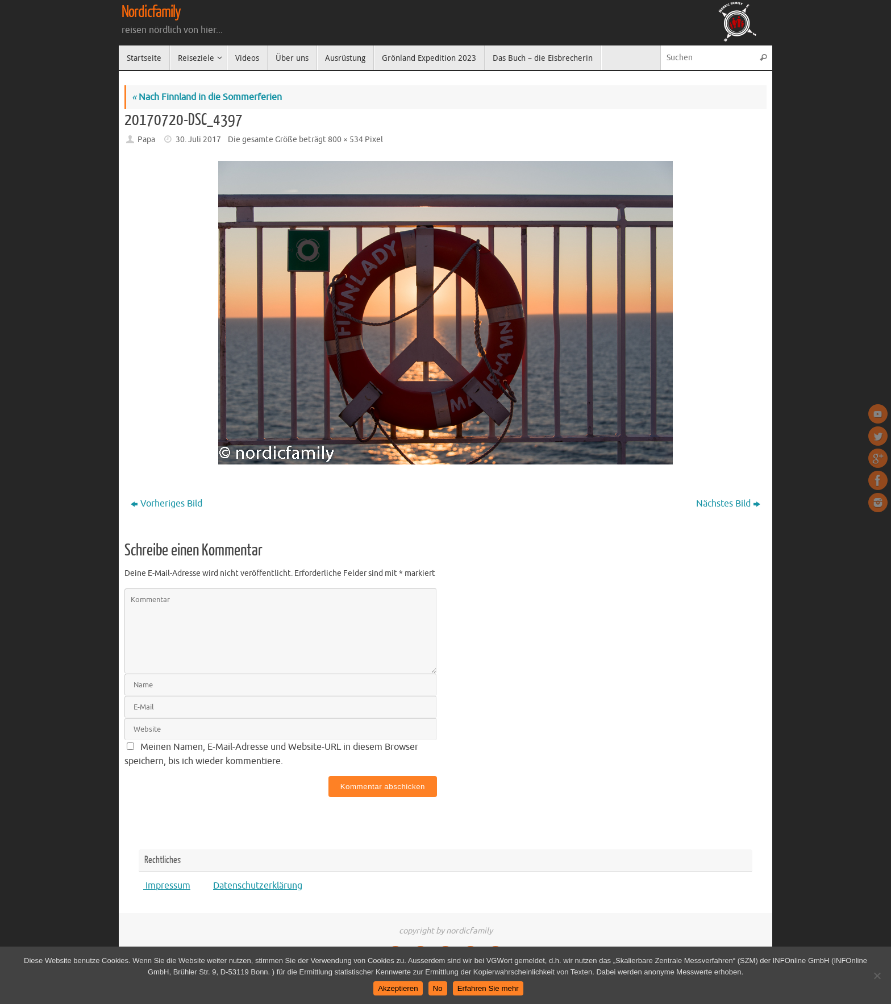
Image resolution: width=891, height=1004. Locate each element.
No (438, 988)
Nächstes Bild (728, 503)
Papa (146, 139)
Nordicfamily (151, 12)
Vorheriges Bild (166, 503)
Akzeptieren (398, 988)
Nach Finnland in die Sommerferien (207, 97)
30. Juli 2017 (198, 139)
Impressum (166, 885)
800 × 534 (345, 139)
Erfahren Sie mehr (488, 988)
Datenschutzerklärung (257, 885)
